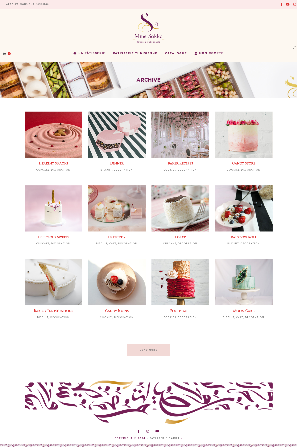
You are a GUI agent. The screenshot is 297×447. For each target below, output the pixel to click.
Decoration (60, 169)
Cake (113, 243)
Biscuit (106, 169)
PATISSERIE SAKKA (165, 438)
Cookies (169, 169)
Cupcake (43, 169)
